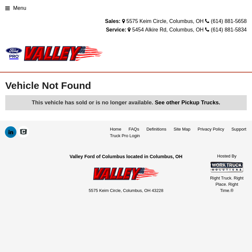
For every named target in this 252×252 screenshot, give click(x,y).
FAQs (134, 129)
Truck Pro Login (125, 135)
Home (115, 129)
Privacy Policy (211, 129)
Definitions (156, 129)
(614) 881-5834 (229, 29)
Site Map (182, 129)
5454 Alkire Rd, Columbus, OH (168, 29)
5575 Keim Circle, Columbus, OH (165, 21)
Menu (15, 8)
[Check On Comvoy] (23, 132)
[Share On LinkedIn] (10, 132)
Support (238, 129)
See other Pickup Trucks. (187, 102)
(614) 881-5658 (229, 21)
